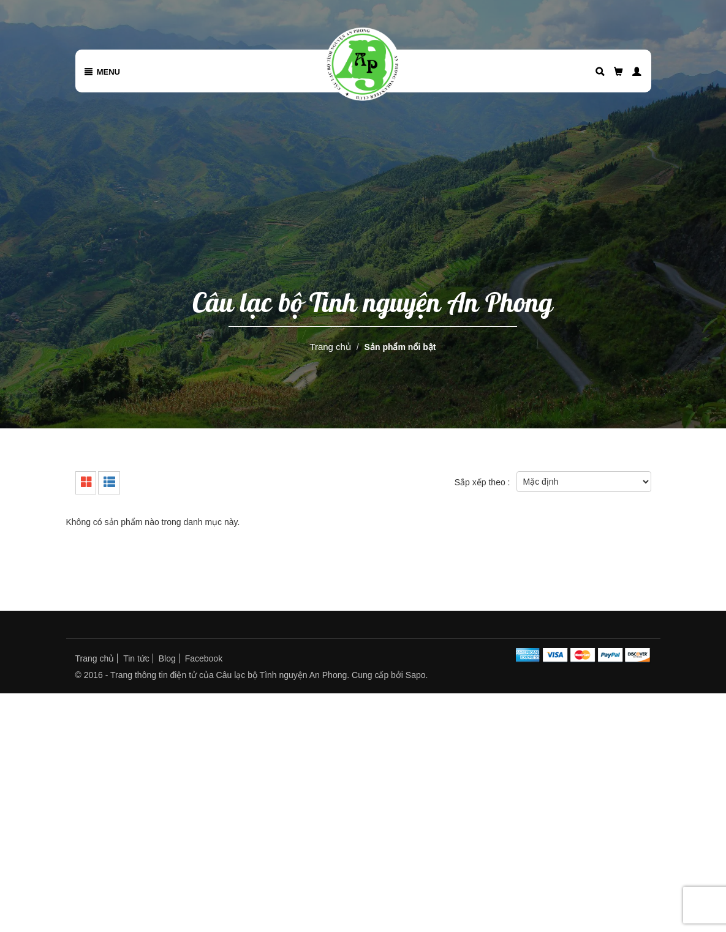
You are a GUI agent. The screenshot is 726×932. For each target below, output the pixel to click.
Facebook (203, 658)
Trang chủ (330, 346)
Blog (167, 658)
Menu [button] (103, 71)
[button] (632, 72)
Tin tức (136, 658)
